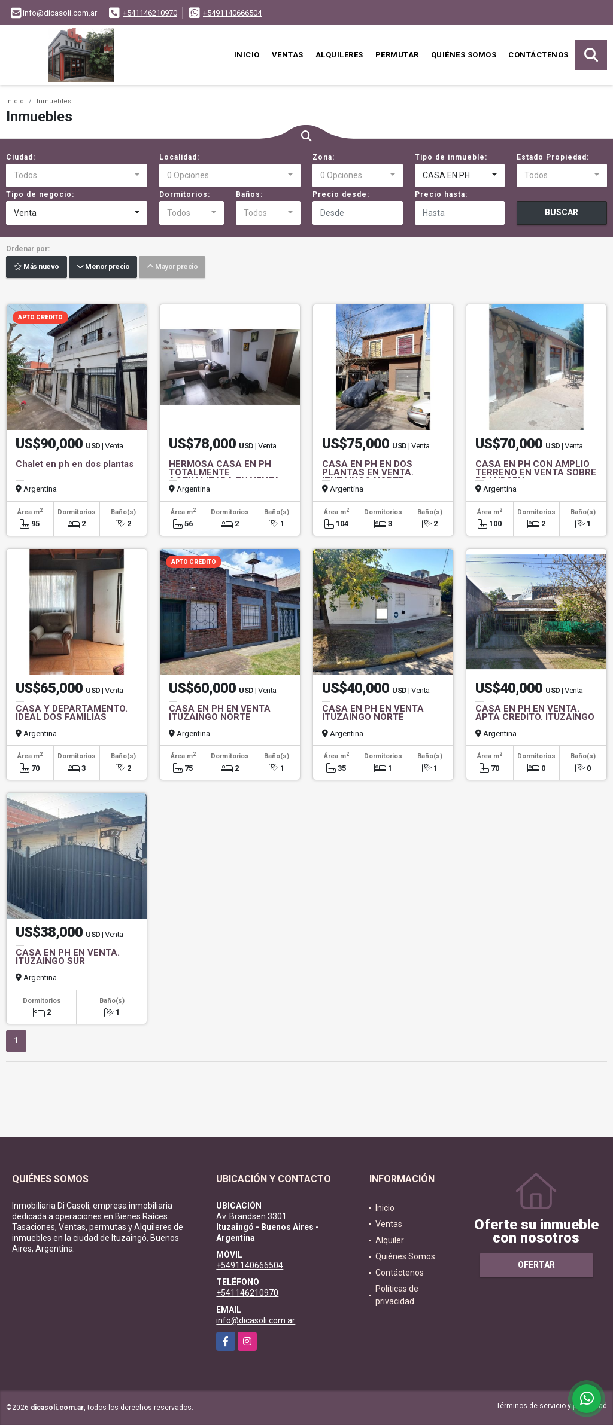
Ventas (288, 54)
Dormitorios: (184, 194)
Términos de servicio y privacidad (551, 1406)
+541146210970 (150, 12)
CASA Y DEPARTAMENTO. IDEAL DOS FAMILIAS (72, 712)
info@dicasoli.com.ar (255, 1320)
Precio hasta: (441, 194)
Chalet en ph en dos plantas (74, 464)
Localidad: (179, 157)
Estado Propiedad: (553, 157)
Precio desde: (340, 194)
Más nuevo (36, 267)
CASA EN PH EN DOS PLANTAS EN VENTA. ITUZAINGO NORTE (368, 472)
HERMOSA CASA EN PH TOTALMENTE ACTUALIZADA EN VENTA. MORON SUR (226, 477)
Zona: (323, 157)
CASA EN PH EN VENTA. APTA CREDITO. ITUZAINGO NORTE (534, 717)
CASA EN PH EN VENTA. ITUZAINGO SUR (68, 956)
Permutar (397, 54)
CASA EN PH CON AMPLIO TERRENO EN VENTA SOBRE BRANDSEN (535, 472)
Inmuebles (54, 101)
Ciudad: (20, 157)
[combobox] (76, 176)
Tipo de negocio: (40, 194)
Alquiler (389, 1240)
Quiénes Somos (464, 54)
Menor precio (103, 267)
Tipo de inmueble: (451, 157)
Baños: (249, 194)
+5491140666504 (232, 12)
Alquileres (339, 54)
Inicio (247, 54)
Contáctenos (538, 54)
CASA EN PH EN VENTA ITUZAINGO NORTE (220, 712)
